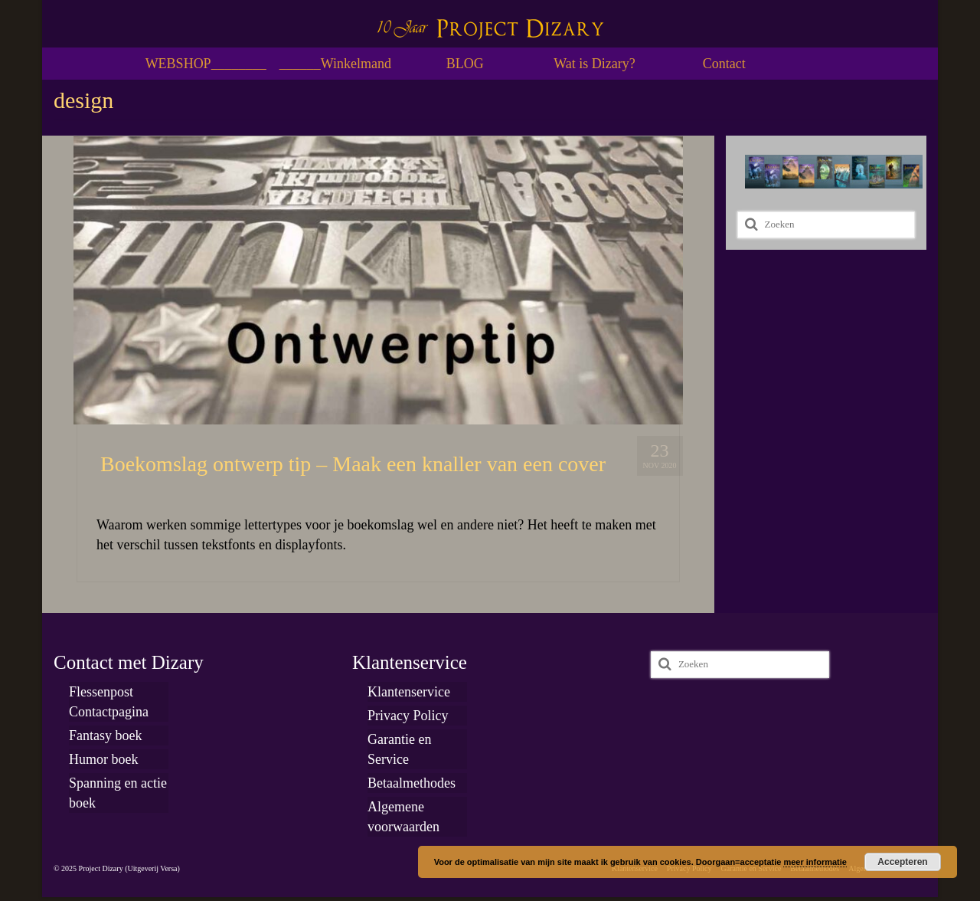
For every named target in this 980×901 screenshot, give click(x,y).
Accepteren (902, 862)
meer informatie (815, 862)
